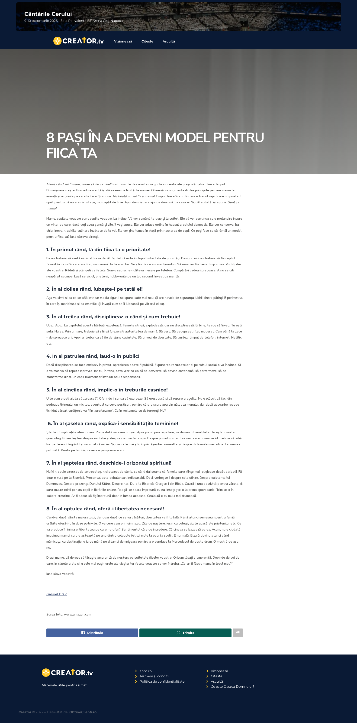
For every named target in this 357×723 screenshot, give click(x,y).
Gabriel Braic (56, 594)
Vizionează (123, 41)
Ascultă (169, 41)
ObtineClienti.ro (82, 712)
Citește (147, 41)
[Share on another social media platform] (238, 633)
